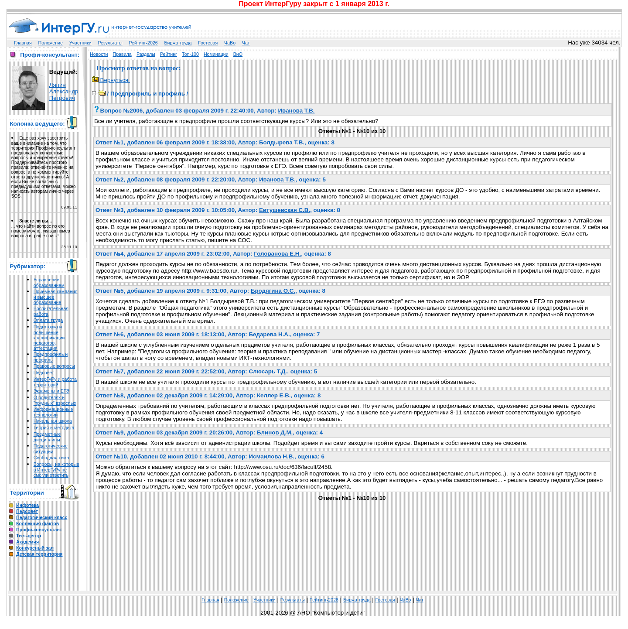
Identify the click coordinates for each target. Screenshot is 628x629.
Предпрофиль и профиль (51, 357)
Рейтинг (168, 54)
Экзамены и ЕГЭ (51, 390)
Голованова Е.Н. (277, 253)
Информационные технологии (53, 412)
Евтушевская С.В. (284, 210)
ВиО (237, 54)
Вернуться (111, 80)
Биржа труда (178, 42)
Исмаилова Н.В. (271, 456)
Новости (99, 54)
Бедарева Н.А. (269, 334)
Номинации (216, 54)
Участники (80, 42)
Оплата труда (48, 320)
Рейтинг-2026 (143, 42)
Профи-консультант (39, 529)
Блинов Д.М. (275, 432)
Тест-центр (28, 535)
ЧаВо (230, 42)
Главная (23, 42)
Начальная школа (53, 421)
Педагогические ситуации (51, 448)
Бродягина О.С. (273, 290)
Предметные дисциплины (47, 436)
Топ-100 (190, 54)
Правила (122, 54)
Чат (246, 42)
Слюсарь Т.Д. (268, 371)
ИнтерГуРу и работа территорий (55, 381)
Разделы (146, 54)
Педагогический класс (41, 517)
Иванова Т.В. (296, 110)
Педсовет (44, 372)
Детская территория (39, 554)
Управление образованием (49, 282)
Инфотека (27, 505)
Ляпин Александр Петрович (63, 91)
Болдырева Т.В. (281, 142)
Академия (27, 541)
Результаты (110, 42)
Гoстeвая (208, 42)
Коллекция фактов (37, 523)
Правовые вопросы (54, 366)
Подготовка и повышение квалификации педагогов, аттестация (49, 337)
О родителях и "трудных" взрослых (55, 400)
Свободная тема (51, 457)
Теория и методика (54, 427)
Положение (50, 42)
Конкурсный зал (35, 547)
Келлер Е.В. (273, 395)
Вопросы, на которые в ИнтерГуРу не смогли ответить (56, 469)
